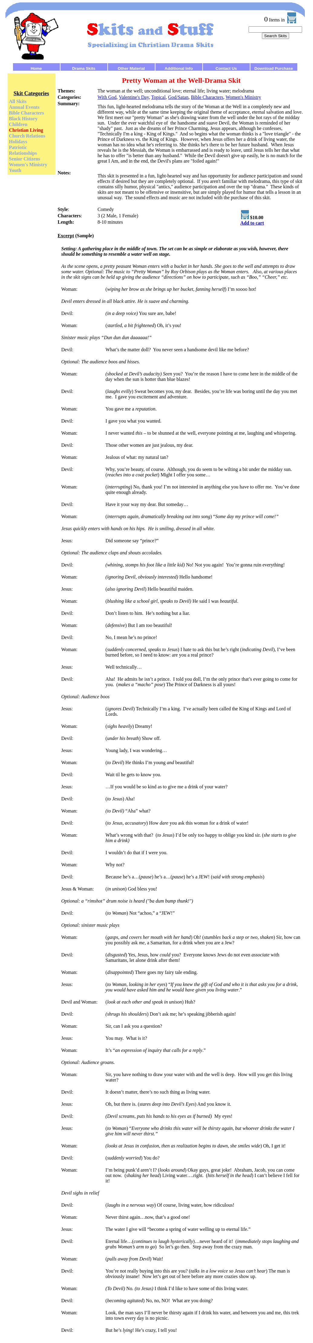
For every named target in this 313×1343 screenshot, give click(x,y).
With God (106, 97)
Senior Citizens (24, 158)
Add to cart (252, 222)
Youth (15, 170)
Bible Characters (26, 112)
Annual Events (24, 107)
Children (18, 124)
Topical (158, 97)
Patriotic (18, 147)
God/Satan (178, 97)
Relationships (23, 153)
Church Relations (27, 135)
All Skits (18, 101)
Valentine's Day (134, 97)
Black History (23, 118)
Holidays (18, 141)
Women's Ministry (28, 164)
